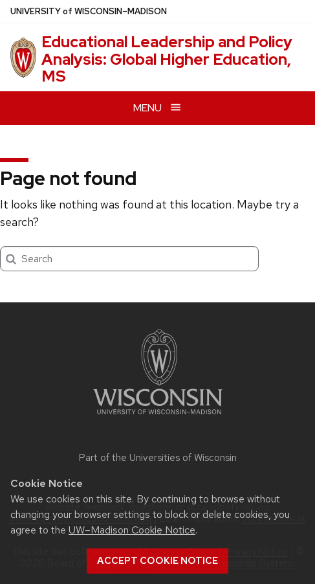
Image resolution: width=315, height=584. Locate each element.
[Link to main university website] (158, 416)
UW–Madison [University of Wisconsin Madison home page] (88, 11)
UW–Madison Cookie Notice (132, 530)
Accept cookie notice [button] (157, 560)
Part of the (158, 457)
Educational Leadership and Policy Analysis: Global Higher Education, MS (166, 59)
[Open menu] (157, 107)
